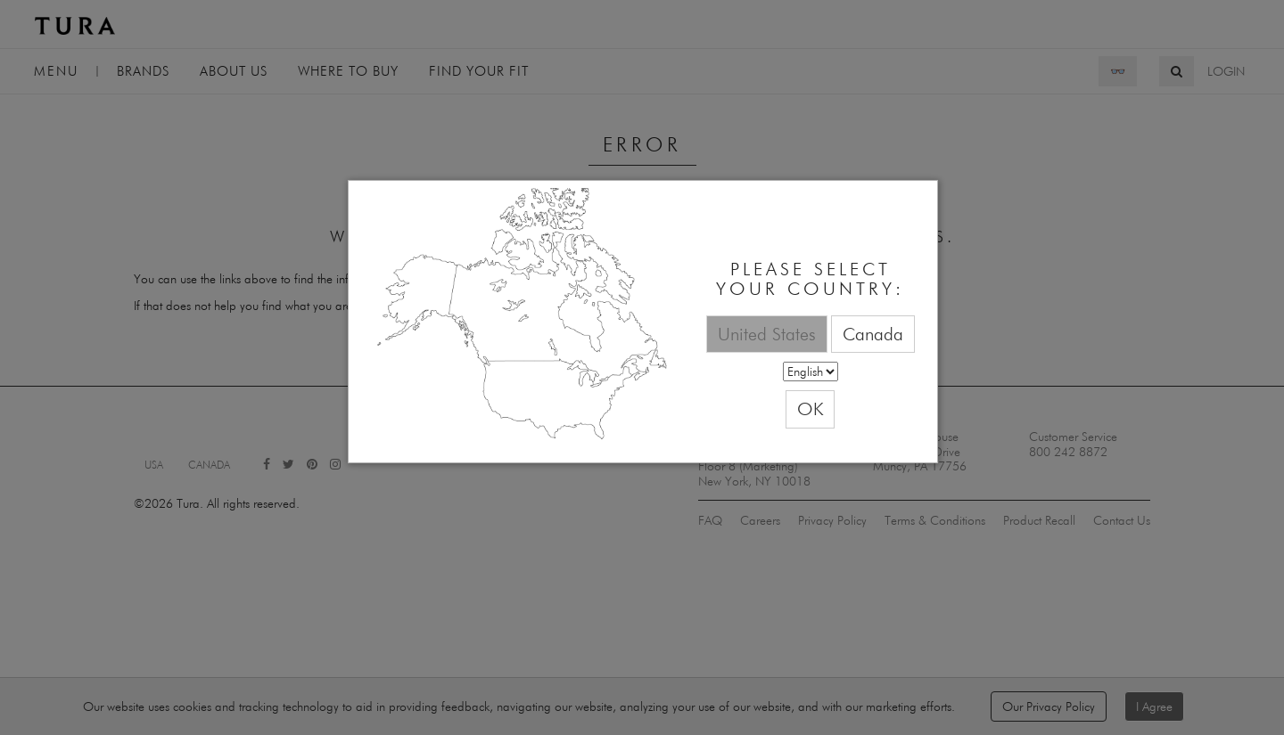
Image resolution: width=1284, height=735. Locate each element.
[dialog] (643, 322)
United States (767, 334)
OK (810, 408)
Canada (873, 334)
